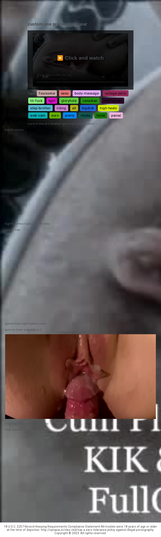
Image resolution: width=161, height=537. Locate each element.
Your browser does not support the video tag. (80, 176)
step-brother (40, 108)
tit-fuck (36, 101)
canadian (90, 101)
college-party (116, 93)
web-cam (37, 115)
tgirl (52, 101)
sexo (65, 93)
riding (61, 108)
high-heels (108, 108)
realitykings (112, 101)
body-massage (87, 93)
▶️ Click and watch (80, 58)
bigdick (88, 108)
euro (55, 115)
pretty (70, 115)
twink (100, 115)
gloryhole (69, 101)
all (74, 108)
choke (85, 115)
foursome (47, 93)
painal (116, 115)
